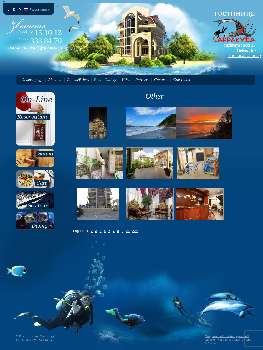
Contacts (161, 80)
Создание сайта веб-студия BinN (227, 336)
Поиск (19, 9)
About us (55, 80)
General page (32, 80)
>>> (135, 231)
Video (126, 80)
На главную (8, 9)
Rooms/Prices (78, 80)
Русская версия (40, 9)
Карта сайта (14, 9)
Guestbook (181, 80)
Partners (142, 80)
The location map (233, 50)
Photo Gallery (105, 80)
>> (128, 231)
